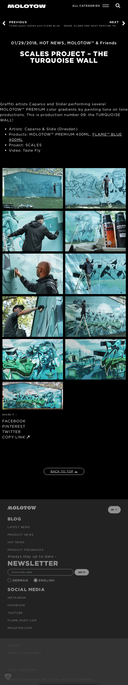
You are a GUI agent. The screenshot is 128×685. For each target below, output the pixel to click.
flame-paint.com (22, 620)
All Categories (86, 5)
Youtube (15, 612)
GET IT (81, 572)
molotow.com (20, 628)
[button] (8, 677)
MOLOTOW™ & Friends (92, 43)
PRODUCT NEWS (21, 534)
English (47, 580)
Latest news (19, 527)
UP (114, 509)
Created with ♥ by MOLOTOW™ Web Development (51, 679)
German (20, 580)
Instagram (17, 597)
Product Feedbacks (26, 549)
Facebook (17, 605)
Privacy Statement (24, 653)
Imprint (14, 645)
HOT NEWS (52, 43)
